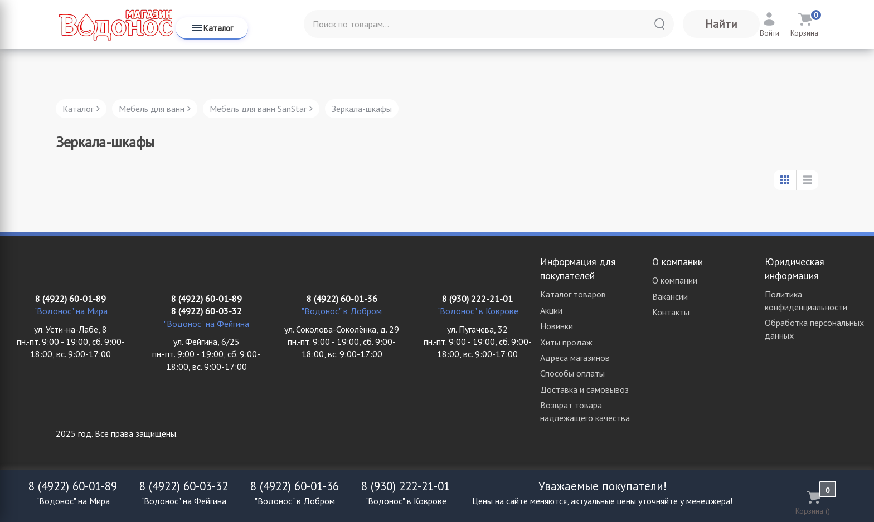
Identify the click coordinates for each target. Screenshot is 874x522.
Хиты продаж (566, 342)
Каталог (211, 28)
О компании (674, 280)
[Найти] (659, 24)
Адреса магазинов (575, 357)
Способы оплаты (572, 373)
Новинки (556, 325)
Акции (551, 310)
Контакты (671, 312)
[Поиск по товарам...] (489, 24)
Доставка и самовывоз (584, 389)
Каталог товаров (573, 294)
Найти (721, 24)
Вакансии (670, 296)
